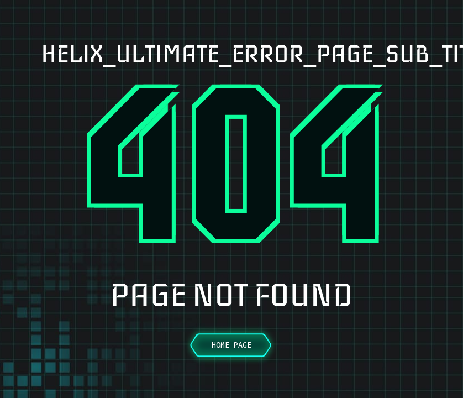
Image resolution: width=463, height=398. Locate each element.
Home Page (231, 345)
